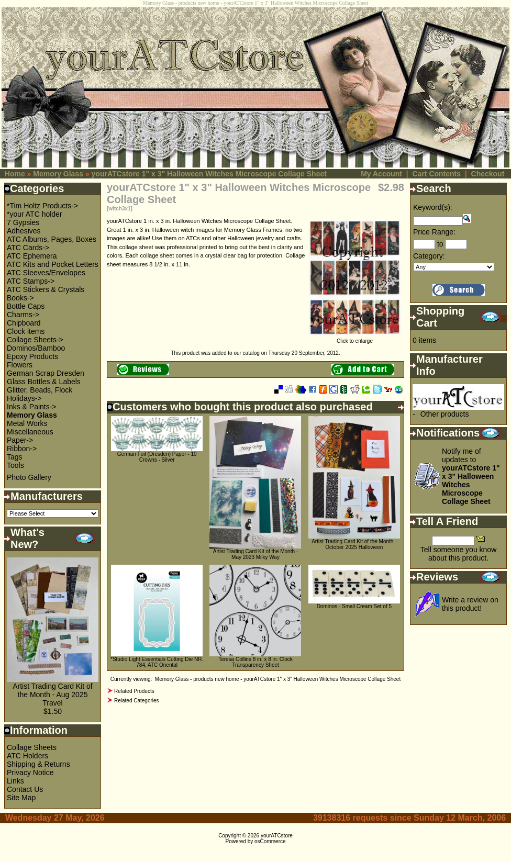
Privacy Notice (30, 772)
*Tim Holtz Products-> (42, 205)
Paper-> (20, 440)
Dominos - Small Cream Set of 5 (354, 606)
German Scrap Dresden (45, 373)
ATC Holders (27, 756)
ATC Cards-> (28, 247)
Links (15, 781)
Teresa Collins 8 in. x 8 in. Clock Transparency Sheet (255, 662)
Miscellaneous (30, 432)
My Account (381, 174)
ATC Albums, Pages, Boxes (51, 239)
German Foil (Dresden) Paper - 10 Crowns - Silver (157, 457)
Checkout (488, 174)
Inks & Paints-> (32, 406)
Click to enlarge (355, 338)
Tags (15, 457)
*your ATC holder (34, 214)
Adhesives (24, 231)
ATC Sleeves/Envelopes (46, 272)
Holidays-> (24, 398)
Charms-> (23, 314)
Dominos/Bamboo (36, 348)
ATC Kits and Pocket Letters (52, 264)
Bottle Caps (26, 306)
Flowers (19, 365)
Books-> (20, 298)
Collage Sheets (32, 747)
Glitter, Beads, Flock (39, 390)
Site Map (21, 797)
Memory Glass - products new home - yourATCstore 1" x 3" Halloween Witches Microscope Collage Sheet (278, 679)
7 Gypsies (23, 222)
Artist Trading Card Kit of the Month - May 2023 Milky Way (255, 554)
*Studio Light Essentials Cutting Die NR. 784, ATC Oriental (156, 662)
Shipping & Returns (38, 764)
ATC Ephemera (32, 256)
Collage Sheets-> (35, 339)
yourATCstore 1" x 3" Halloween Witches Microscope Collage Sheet (209, 174)
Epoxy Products (32, 356)
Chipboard (24, 323)
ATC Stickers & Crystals (45, 289)
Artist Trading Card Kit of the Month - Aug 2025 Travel (53, 694)
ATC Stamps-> (30, 281)
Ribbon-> (22, 448)
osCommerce (269, 841)
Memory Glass (58, 174)
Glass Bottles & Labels (44, 381)
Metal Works (27, 423)
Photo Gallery (29, 477)
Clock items (26, 331)
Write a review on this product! (470, 604)
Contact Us (25, 789)
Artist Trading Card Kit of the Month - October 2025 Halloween (354, 544)
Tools (15, 465)
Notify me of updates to (471, 476)
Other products (444, 414)
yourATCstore (277, 835)
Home (15, 174)
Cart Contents (436, 174)
